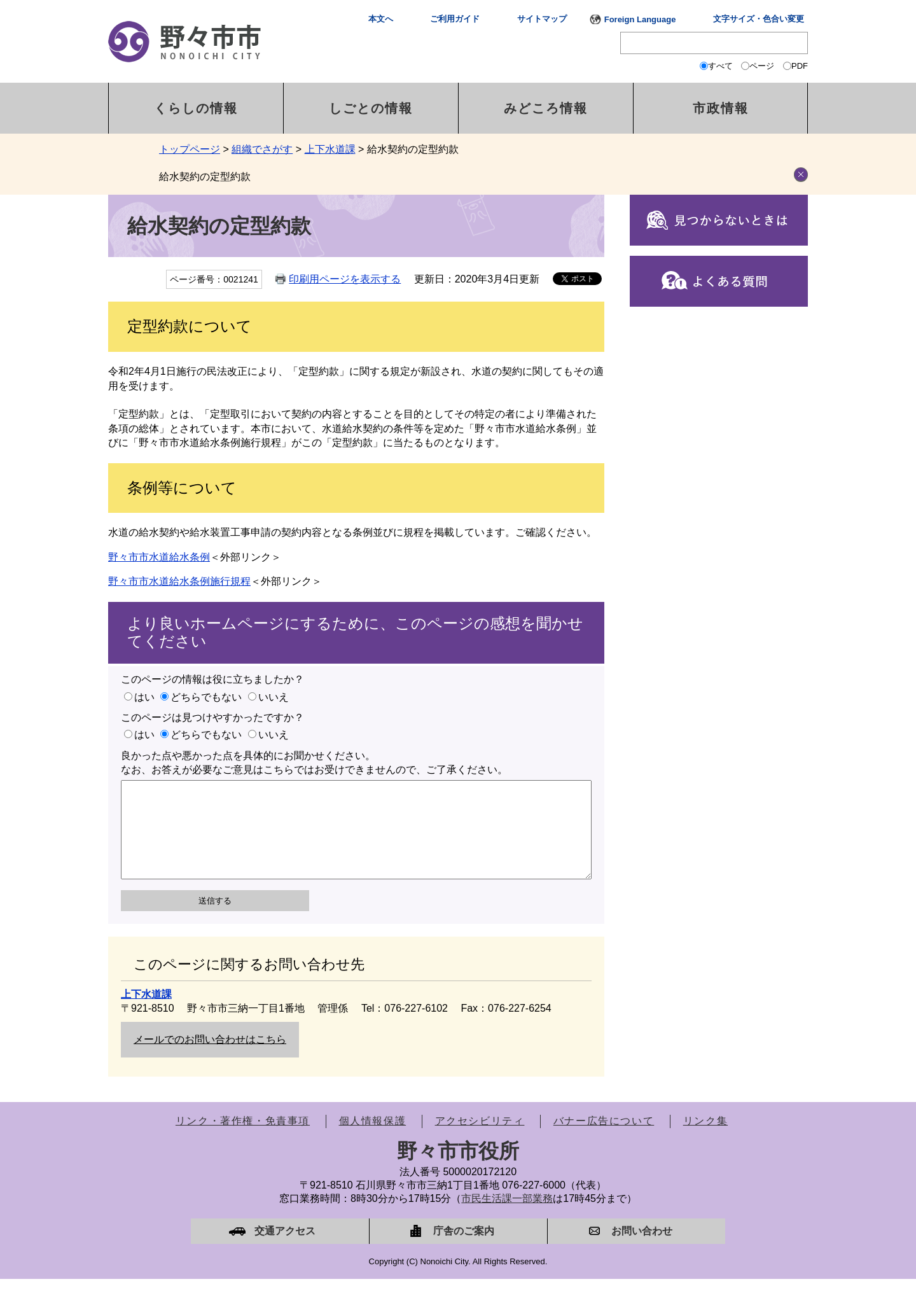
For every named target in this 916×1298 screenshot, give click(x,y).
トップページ (189, 149)
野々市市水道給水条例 (159, 557)
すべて (720, 66)
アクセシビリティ (480, 1139)
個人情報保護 (372, 1139)
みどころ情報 (546, 108)
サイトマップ (542, 19)
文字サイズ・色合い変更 (758, 19)
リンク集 (705, 1139)
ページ (761, 66)
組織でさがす (262, 149)
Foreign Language (640, 19)
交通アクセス (285, 1250)
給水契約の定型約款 (205, 176)
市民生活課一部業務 (507, 1217)
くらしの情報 (196, 108)
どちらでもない (206, 697)
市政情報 (721, 108)
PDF (799, 66)
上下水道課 (330, 149)
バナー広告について (603, 1139)
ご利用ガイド (455, 19)
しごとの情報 (371, 108)
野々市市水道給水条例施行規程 (179, 581)
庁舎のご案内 (463, 1250)
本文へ (380, 19)
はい (144, 697)
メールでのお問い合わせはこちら (210, 1058)
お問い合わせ (641, 1250)
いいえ (273, 697)
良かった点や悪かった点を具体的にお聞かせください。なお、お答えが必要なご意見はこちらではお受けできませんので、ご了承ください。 (314, 762)
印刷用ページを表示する (345, 279)
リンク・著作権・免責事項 (243, 1139)
